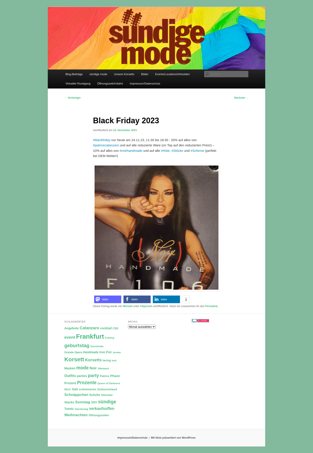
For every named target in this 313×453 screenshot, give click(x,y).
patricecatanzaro (107, 145)
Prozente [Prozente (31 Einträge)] (87, 382)
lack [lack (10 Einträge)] (114, 360)
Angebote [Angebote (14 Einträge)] (71, 328)
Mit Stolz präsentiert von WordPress (173, 437)
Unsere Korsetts (124, 74)
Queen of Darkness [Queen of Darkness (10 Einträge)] (108, 383)
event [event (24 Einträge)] (69, 337)
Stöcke (178, 150)
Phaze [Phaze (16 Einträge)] (115, 376)
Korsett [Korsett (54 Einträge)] (74, 359)
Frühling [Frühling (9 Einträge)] (109, 337)
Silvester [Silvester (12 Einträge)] (107, 395)
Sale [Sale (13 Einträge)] (75, 389)
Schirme (198, 150)
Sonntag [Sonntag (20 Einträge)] (82, 402)
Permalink (211, 306)
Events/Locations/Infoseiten (172, 74)
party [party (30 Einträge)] (93, 375)
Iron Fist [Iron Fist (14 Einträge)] (105, 352)
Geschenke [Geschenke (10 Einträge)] (96, 346)
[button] (107, 299)
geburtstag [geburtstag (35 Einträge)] (76, 345)
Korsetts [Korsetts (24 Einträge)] (93, 360)
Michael (128, 306)
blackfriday (102, 140)
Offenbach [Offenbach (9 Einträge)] (103, 368)
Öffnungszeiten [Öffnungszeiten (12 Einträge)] (99, 415)
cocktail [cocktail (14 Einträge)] (106, 328)
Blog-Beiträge (74, 74)
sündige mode (98, 74)
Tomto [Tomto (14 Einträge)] (69, 409)
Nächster (241, 97)
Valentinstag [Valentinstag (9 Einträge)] (81, 409)
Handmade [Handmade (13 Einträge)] (90, 352)
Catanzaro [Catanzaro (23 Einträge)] (89, 328)
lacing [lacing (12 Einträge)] (107, 360)
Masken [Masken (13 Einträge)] (69, 368)
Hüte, (167, 150)
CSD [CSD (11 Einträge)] (115, 328)
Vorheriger (72, 97)
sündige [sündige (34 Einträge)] (107, 401)
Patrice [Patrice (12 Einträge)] (104, 376)
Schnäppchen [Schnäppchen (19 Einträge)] (76, 395)
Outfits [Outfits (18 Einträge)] (70, 376)
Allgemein (146, 306)
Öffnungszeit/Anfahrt (110, 83)
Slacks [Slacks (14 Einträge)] (69, 402)
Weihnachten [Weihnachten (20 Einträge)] (76, 415)
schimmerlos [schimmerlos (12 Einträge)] (87, 389)
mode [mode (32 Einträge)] (82, 367)
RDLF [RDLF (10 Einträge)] (67, 389)
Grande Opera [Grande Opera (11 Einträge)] (73, 352)
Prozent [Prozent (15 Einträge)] (70, 383)
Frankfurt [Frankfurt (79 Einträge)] (90, 336)
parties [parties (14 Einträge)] (82, 376)
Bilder (144, 74)
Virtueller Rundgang (77, 83)
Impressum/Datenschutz (145, 83)
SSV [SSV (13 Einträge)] (94, 402)
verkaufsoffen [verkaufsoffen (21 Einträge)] (101, 408)
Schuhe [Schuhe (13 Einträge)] (94, 395)
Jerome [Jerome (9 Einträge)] (117, 352)
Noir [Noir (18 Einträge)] (93, 368)
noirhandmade (132, 150)
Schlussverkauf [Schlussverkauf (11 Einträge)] (107, 389)
